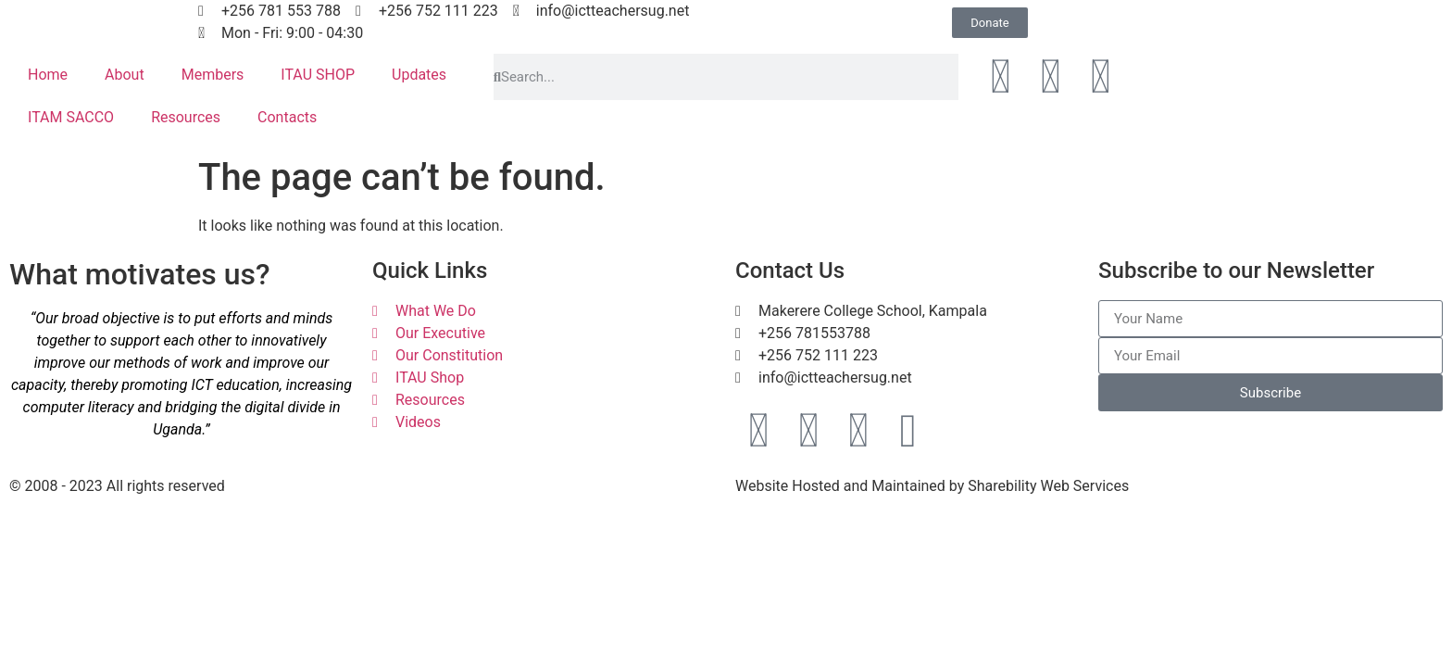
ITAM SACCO (71, 117)
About (124, 74)
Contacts (287, 117)
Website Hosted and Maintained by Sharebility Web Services (932, 486)
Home (48, 74)
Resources (185, 117)
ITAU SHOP (318, 74)
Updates (419, 74)
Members (213, 74)
